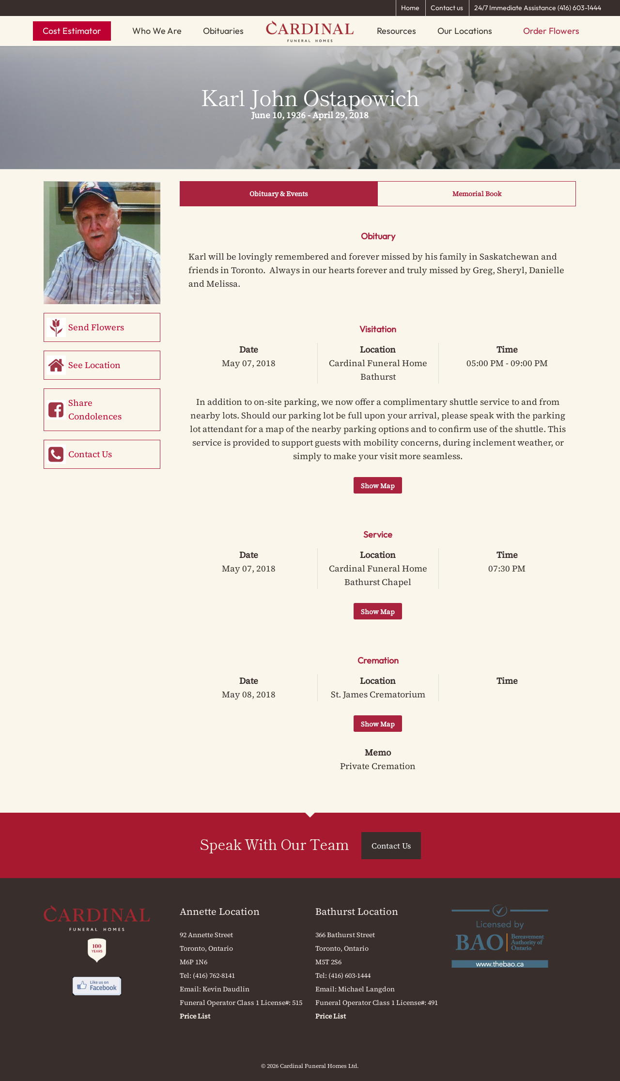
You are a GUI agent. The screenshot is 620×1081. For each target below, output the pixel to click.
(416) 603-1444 (349, 975)
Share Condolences (95, 409)
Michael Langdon (366, 989)
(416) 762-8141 (214, 975)
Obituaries (223, 30)
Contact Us (90, 454)
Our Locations (464, 30)
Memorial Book (476, 194)
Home (410, 7)
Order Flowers (551, 30)
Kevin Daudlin (225, 989)
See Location (94, 365)
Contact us (447, 7)
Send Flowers (96, 327)
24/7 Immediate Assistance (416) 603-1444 (537, 7)
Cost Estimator (72, 30)
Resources (396, 30)
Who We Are (157, 30)
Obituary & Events (278, 194)
